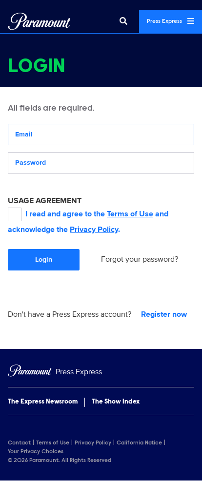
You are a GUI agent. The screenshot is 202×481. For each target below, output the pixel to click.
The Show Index (116, 402)
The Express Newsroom (43, 402)
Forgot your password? (139, 259)
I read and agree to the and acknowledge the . (88, 221)
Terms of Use (130, 214)
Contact (19, 443)
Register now (164, 314)
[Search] (123, 21)
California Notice (139, 443)
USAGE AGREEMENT (44, 201)
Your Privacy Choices (35, 452)
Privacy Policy (94, 229)
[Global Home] (39, 21)
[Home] (101, 372)
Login (43, 259)
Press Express (170, 21)
